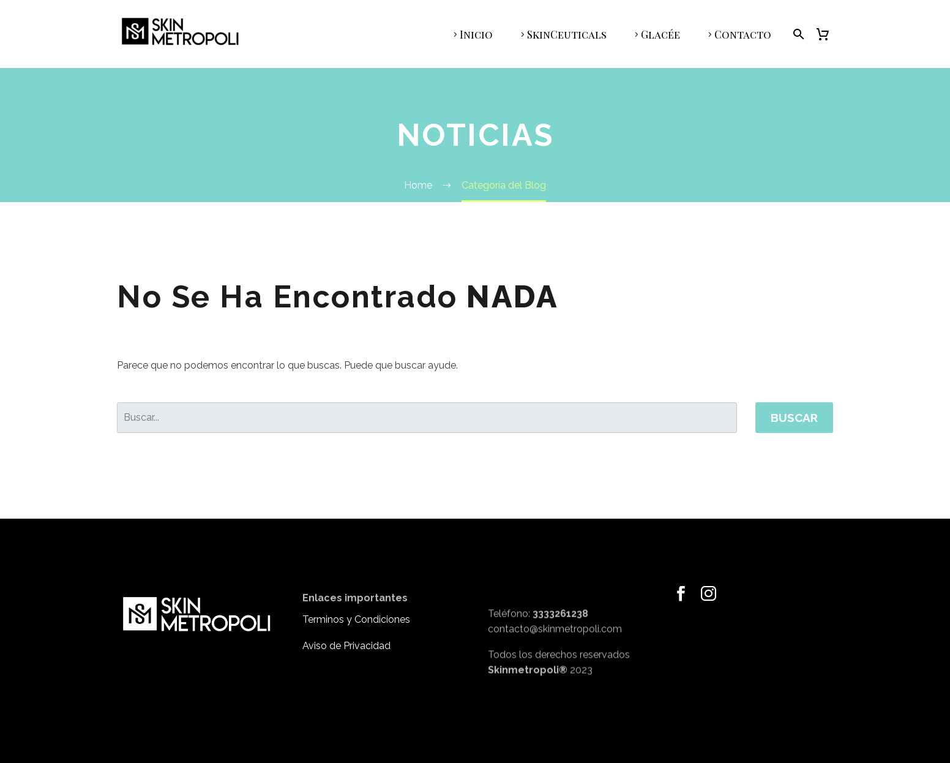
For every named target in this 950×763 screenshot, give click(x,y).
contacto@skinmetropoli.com (555, 649)
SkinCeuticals (567, 34)
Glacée (660, 34)
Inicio (476, 34)
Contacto (742, 34)
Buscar (794, 417)
